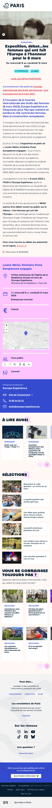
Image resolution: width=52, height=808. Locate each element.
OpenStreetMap (39, 348)
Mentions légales (8, 786)
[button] (25, 333)
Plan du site (26, 794)
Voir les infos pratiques (26, 78)
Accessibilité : (34, 786)
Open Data (20, 790)
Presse (10, 790)
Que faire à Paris (22, 802)
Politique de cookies (36, 790)
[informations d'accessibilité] (17, 364)
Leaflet (27, 348)
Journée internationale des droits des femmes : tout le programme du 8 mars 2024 (25, 90)
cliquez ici (22, 245)
